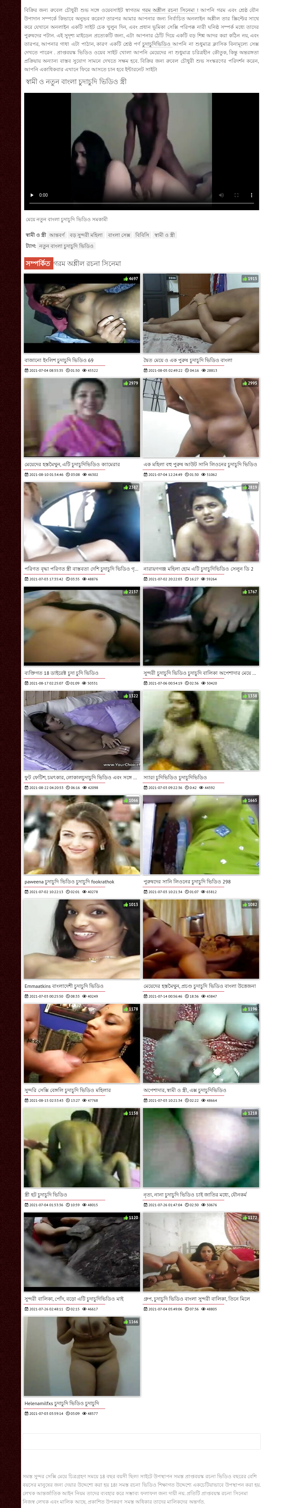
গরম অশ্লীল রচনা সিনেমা (169, 10)
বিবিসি (142, 235)
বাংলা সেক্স (119, 235)
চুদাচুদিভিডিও (157, 44)
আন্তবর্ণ (57, 235)
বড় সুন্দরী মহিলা (86, 235)
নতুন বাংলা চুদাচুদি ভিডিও (66, 246)
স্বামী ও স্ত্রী (165, 235)
